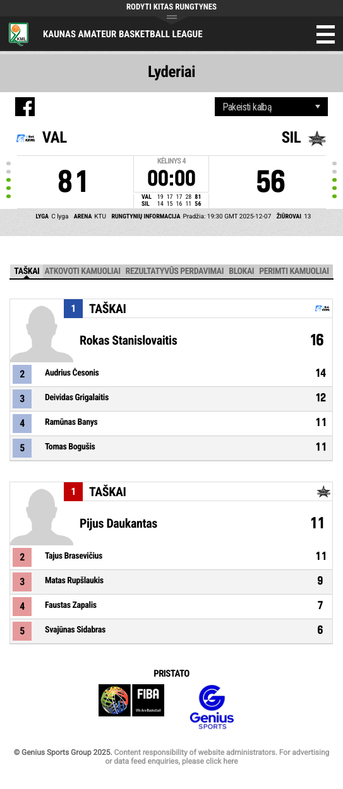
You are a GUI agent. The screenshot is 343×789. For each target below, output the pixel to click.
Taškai (26, 271)
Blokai (241, 271)
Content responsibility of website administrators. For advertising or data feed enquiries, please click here (217, 757)
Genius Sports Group (211, 707)
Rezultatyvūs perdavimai (175, 271)
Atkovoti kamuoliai (82, 271)
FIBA (131, 707)
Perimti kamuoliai (293, 271)
